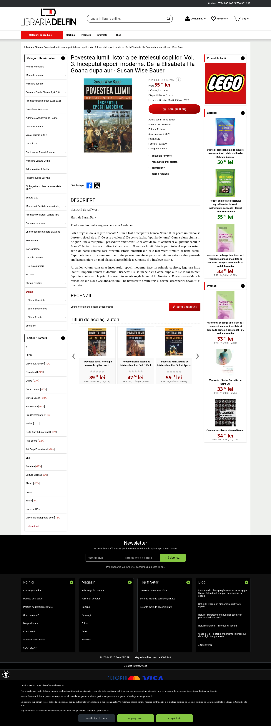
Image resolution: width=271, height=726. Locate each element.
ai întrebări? (158, 194)
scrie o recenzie (160, 200)
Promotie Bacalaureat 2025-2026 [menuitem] (43, 127)
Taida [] (31, 527)
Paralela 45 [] (35, 433)
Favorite (219, 18)
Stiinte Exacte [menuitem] (35, 343)
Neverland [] (35, 399)
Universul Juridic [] (38, 390)
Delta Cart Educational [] (41, 459)
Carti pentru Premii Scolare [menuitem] (40, 179)
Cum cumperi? (31, 641)
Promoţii (86, 641)
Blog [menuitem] (118, 35)
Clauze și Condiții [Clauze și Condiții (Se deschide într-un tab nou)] (234, 701)
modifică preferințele (97, 718)
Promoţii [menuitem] (86, 35)
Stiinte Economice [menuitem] (37, 335)
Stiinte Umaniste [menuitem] (36, 326)
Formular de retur (91, 625)
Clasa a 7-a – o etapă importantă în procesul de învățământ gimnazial (222, 661)
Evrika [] (32, 407)
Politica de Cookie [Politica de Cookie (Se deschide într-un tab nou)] (208, 690)
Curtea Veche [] (36, 424)
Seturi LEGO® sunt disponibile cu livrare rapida (219, 632)
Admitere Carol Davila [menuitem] (37, 196)
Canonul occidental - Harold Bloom (225, 457)
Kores (29, 518)
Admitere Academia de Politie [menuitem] (41, 144)
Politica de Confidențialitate (38, 633)
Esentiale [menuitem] (31, 352)
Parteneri (87, 666)
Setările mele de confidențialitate (157, 625)
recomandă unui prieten (165, 188)
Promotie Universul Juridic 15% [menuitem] (42, 241)
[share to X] (97, 212)
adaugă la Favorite (162, 182)
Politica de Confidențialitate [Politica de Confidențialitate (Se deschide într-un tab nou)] (209, 701)
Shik (28, 484)
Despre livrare (30, 650)
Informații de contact (93, 617)
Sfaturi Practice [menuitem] (34, 310)
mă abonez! (172, 584)
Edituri (85, 650)
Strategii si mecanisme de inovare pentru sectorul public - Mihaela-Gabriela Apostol (225, 180)
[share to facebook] (89, 212)
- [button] (63, 85)
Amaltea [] (34, 493)
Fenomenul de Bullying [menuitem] (38, 204)
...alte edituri (32, 553)
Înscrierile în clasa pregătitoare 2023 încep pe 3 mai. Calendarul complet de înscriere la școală (222, 620)
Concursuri (29, 658)
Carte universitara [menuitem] (35, 250)
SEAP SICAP (29, 674)
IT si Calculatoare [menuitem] (35, 292)
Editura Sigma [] (37, 501)
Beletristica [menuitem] (32, 267)
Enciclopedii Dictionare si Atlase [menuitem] (43, 258)
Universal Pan (33, 535)
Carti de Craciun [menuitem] (34, 284)
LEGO (29, 381)
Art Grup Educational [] (40, 476)
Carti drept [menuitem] (31, 170)
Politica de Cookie (33, 625)
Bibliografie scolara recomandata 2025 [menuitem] (43, 214)
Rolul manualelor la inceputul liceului (217, 652)
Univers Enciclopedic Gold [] (43, 544)
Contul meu (195, 18)
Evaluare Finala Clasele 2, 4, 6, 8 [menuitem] (43, 119)
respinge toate (135, 718)
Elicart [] (32, 510)
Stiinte (163, 175)
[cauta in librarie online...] (126, 19)
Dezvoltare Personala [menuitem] (37, 136)
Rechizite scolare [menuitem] (35, 93)
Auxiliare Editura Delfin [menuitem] (38, 187)
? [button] (178, 107)
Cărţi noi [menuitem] (70, 35)
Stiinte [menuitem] (29, 318)
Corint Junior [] (36, 416)
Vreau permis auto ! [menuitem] (36, 161)
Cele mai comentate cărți (153, 617)
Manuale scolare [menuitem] (34, 101)
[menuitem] (42, 35)
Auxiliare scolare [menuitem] (34, 110)
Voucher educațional (34, 666)
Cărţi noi (86, 633)
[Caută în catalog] (169, 19)
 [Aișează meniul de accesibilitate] (6, 674)
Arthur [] (32, 450)
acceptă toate (174, 718)
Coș (241, 18)
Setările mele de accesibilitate (156, 633)
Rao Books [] (35, 467)
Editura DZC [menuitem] (32, 224)
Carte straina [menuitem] (32, 275)
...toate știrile (205, 671)
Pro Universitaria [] (38, 441)
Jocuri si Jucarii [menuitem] (34, 153)
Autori (85, 658)
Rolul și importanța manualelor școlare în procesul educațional (220, 643)
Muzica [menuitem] (30, 301)
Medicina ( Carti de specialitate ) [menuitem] (43, 232)
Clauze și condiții (32, 617)
